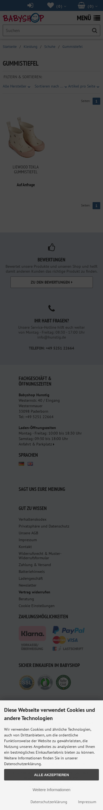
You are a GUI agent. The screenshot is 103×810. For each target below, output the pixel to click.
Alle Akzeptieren (51, 775)
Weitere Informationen (51, 790)
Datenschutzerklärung (48, 801)
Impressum (87, 801)
